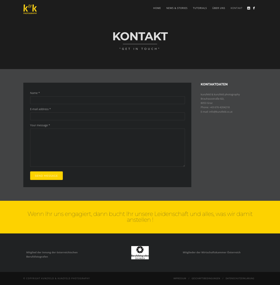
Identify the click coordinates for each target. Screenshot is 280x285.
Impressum (179, 278)
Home (157, 8)
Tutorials (200, 8)
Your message (40, 125)
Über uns (218, 8)
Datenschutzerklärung (240, 278)
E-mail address (40, 109)
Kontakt (236, 8)
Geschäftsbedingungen (206, 278)
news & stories (177, 8)
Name (35, 93)
